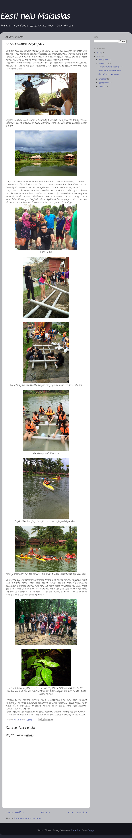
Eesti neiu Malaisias (34, 16)
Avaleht (45, 812)
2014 (99, 56)
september (104, 82)
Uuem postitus (14, 812)
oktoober (103, 79)
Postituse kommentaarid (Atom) (28, 818)
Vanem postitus (77, 812)
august (102, 86)
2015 (99, 52)
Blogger (91, 830)
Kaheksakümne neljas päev (110, 66)
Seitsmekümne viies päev (109, 70)
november (103, 63)
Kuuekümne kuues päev (108, 74)
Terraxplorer (76, 830)
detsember (104, 59)
